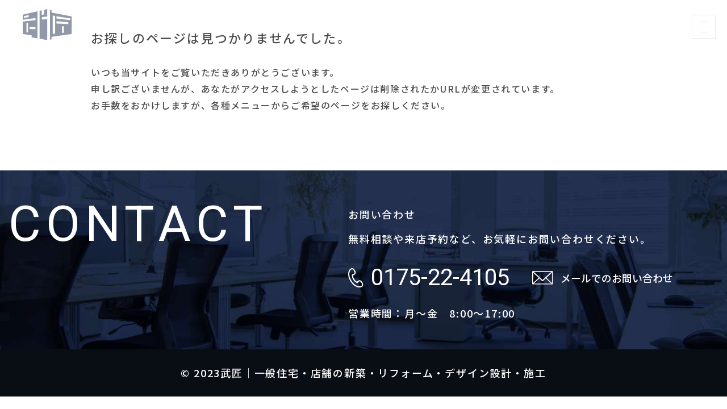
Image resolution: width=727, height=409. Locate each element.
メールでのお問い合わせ (617, 278)
